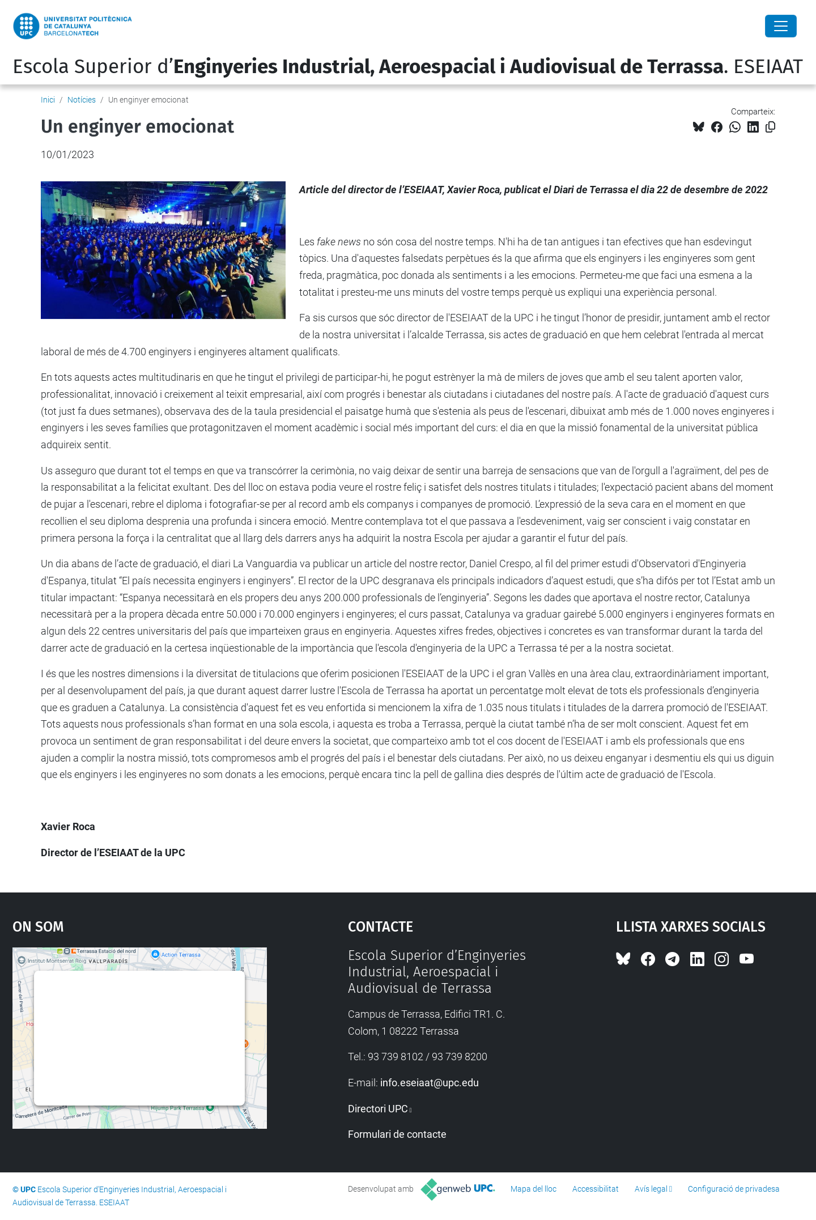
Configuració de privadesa (734, 1188)
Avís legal (651, 1188)
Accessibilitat (595, 1188)
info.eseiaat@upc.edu (429, 1083)
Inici (48, 99)
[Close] (781, 26)
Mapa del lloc (533, 1188)
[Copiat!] (770, 127)
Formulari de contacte (397, 1134)
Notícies (81, 99)
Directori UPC (378, 1109)
